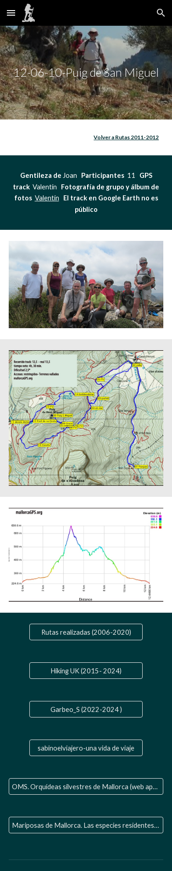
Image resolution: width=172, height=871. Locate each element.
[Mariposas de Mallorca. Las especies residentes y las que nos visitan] (86, 825)
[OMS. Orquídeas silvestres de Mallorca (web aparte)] (86, 786)
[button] (11, 12)
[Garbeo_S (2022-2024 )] (86, 709)
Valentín (47, 198)
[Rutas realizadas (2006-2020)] (86, 632)
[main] (86, 73)
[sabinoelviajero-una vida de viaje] (86, 747)
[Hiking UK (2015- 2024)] (86, 670)
